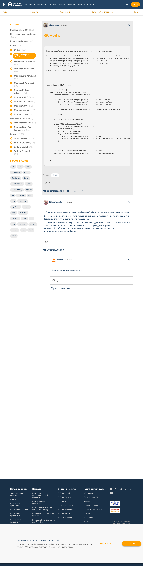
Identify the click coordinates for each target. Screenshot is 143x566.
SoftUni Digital (23, 147)
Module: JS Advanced (24, 84)
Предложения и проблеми (23, 36)
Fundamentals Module (24, 63)
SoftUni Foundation (23, 153)
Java (20, 166)
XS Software (89, 493)
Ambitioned (88, 518)
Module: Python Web (21, 118)
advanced (22, 224)
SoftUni (26, 207)
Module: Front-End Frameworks (22, 129)
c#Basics (15, 218)
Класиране (65, 12)
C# (13, 166)
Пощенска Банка (91, 505)
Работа (15, 45)
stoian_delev (54, 25)
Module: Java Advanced (25, 77)
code (24, 218)
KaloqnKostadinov (56, 202)
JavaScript (16, 178)
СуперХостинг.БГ (91, 497)
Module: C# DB (24, 97)
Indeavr (87, 501)
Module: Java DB (24, 101)
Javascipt (22, 213)
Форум (5, 12)
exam (28, 166)
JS (13, 195)
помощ (14, 230)
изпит (26, 172)
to (31, 218)
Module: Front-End (25, 122)
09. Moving (52, 35)
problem (21, 195)
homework (16, 172)
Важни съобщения (21, 41)
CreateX (87, 514)
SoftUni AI (62, 501)
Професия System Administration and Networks (40, 495)
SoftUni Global (64, 514)
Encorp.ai (87, 522)
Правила (34, 12)
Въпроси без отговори (102, 12)
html (31, 230)
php (13, 201)
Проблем (15, 207)
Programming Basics (23, 56)
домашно (22, 201)
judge (29, 184)
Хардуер (17, 134)
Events (20, 49)
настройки (105, 545)
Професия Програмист (20, 510)
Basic (14, 236)
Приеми (132, 545)
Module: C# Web (24, 106)
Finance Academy (65, 518)
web (23, 230)
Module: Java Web (24, 110)
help (13, 213)
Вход (135, 4)
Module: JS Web (23, 114)
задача (32, 224)
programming (17, 190)
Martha (60, 260)
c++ (29, 195)
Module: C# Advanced (24, 70)
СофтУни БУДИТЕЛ (66, 505)
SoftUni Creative (24, 142)
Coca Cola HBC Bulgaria (93, 509)
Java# (55, 175)
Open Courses (24, 138)
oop (13, 224)
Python (29, 190)
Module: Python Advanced (21, 92)
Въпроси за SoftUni (22, 30)
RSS (136, 12)
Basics (26, 178)
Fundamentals (17, 184)
